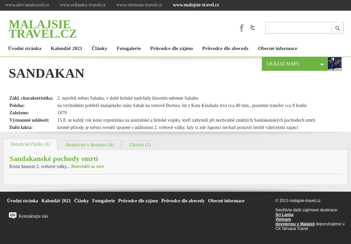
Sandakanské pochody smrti (53, 158)
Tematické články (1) (30, 144)
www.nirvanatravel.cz (27, 4)
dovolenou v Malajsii (295, 224)
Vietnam (283, 219)
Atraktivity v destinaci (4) (89, 144)
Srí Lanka (284, 214)
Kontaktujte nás (33, 216)
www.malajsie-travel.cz (196, 4)
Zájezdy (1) (140, 144)
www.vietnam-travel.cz (139, 4)
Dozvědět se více (87, 166)
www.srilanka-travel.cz (83, 4)
